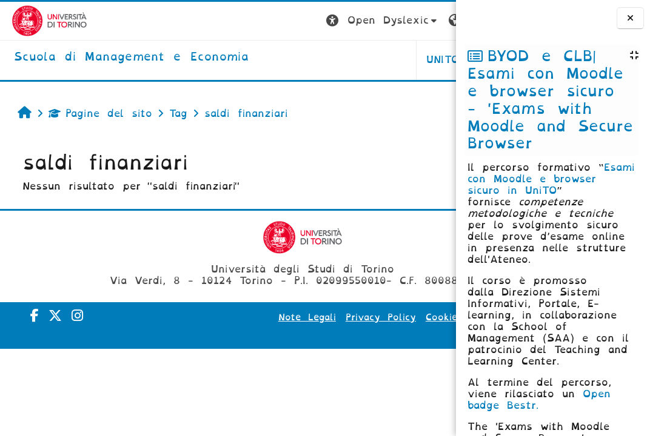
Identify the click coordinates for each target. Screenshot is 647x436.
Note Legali (297, 317)
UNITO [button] (305, 59)
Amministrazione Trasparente (369, 334)
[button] (245, 21)
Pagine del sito (95, 113)
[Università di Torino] (38, 20)
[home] (119, 57)
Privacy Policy (370, 317)
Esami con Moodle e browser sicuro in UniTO (551, 179)
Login (431, 20)
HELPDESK (379, 59)
